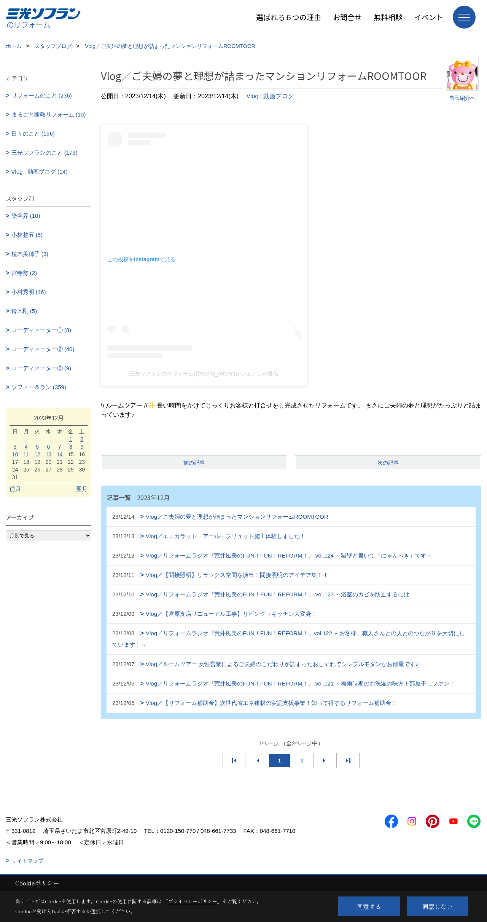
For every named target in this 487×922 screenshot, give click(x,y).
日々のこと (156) (33, 133)
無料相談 (388, 17)
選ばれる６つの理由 (288, 17)
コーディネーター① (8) (41, 330)
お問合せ (347, 17)
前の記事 (194, 463)
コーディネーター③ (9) (41, 368)
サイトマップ (27, 861)
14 (60, 454)
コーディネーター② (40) (43, 349)
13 (49, 454)
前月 (15, 489)
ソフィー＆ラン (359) (38, 387)
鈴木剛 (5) (24, 311)
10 (15, 454)
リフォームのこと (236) (41, 95)
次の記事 (388, 463)
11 (26, 454)
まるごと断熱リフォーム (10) (48, 114)
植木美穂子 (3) (30, 254)
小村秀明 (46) (28, 292)
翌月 (82, 489)
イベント (428, 17)
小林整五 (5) (27, 235)
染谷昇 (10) (25, 216)
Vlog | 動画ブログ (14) (39, 171)
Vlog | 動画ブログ (270, 96)
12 (37, 454)
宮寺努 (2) (24, 273)
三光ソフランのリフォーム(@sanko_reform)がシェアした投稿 (204, 374)
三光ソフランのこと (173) (44, 152)
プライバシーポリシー (192, 901)
